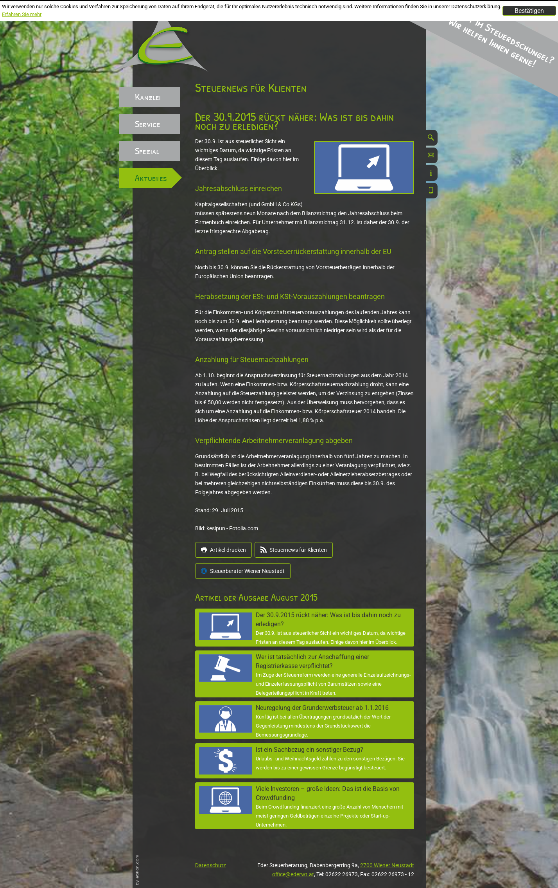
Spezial (147, 150)
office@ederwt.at (293, 874)
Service (147, 123)
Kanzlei (148, 96)
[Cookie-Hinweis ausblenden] (529, 11)
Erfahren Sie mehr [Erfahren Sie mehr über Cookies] (21, 14)
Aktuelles (151, 177)
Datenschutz (210, 865)
